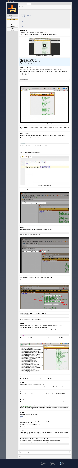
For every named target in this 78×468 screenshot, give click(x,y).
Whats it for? (23, 13)
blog (12, 17)
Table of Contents (23, 3)
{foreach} (22, 19)
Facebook (62, 463)
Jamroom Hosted (43, 463)
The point (22, 20)
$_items (22, 26)
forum (12, 24)
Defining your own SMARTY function (62, 452)
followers (12, 23)
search (59, 1)
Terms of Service (52, 464)
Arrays (22, 17)
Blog (56, 1)
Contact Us (51, 465)
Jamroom (21, 462)
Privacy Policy (52, 463)
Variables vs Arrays (24, 16)
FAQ (12, 21)
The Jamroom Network (22, 7)
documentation (12, 19)
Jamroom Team (52, 462)
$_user (22, 22)
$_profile (22, 23)
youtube (12, 30)
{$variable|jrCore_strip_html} (26, 452)
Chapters (29, 3)
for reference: (23, 14)
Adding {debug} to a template (26, 15)
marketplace (12, 26)
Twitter (62, 462)
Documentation (28, 7)
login (63, 1)
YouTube (62, 464)
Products (48, 1)
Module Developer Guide (35, 7)
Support (52, 1)
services (12, 28)
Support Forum (43, 462)
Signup (66, 1)
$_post (22, 25)
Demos (42, 464)
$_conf (22, 21)
